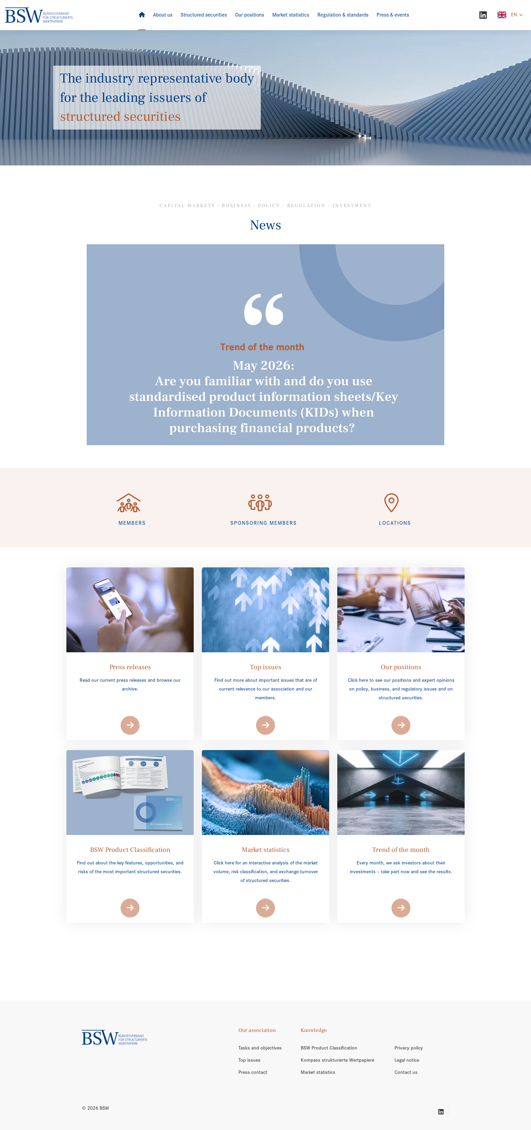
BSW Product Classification (329, 1048)
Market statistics (318, 1072)
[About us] (162, 15)
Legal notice (407, 1060)
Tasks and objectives (260, 1048)
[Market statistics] (291, 15)
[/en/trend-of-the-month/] (265, 344)
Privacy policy (409, 1048)
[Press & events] (393, 15)
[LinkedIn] (483, 15)
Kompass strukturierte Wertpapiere (337, 1060)
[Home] (142, 15)
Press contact (252, 1072)
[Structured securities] (204, 15)
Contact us (406, 1072)
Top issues (249, 1060)
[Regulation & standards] (343, 15)
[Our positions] (249, 15)
